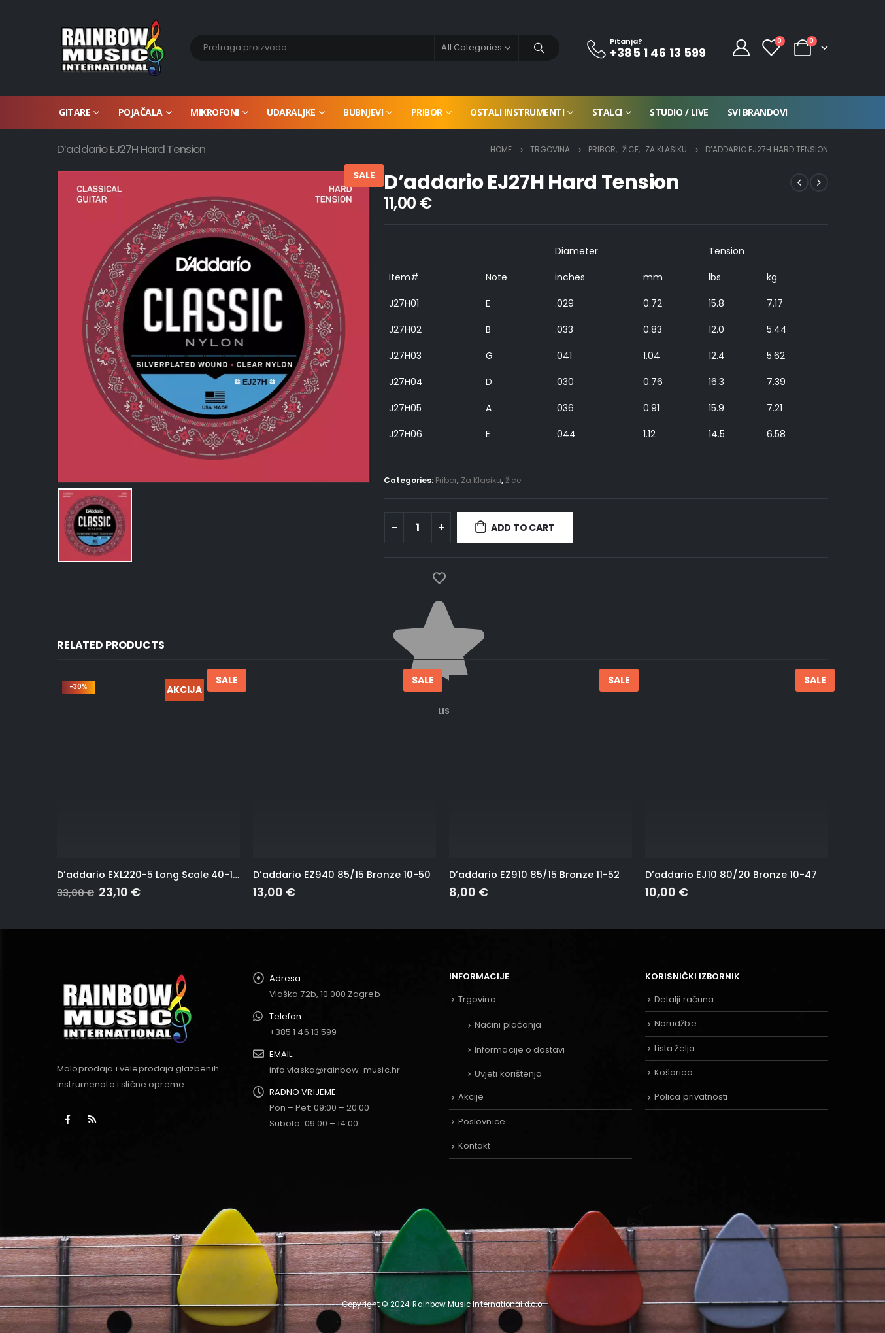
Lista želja (674, 1048)
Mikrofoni (214, 112)
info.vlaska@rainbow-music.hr (334, 1070)
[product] (148, 766)
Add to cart (523, 527)
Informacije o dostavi (520, 1049)
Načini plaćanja (508, 1025)
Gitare (74, 112)
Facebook (68, 1119)
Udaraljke (291, 112)
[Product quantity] (417, 527)
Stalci (607, 112)
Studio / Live (679, 112)
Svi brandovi (757, 112)
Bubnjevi (363, 112)
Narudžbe (675, 1023)
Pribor (426, 112)
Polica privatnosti (690, 1096)
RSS (92, 1119)
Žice (513, 480)
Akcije (471, 1096)
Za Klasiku (481, 480)
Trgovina (477, 999)
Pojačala (140, 112)
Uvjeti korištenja (508, 1074)
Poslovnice (481, 1121)
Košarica (673, 1072)
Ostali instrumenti (517, 112)
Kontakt (474, 1145)
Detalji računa (684, 999)
